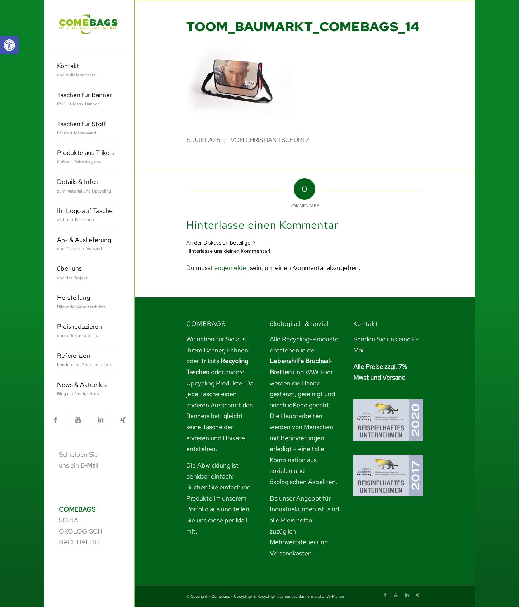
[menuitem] (89, 70)
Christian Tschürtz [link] (277, 140)
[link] (9, 45)
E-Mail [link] (89, 465)
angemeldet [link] (231, 268)
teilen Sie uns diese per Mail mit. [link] (217, 520)
